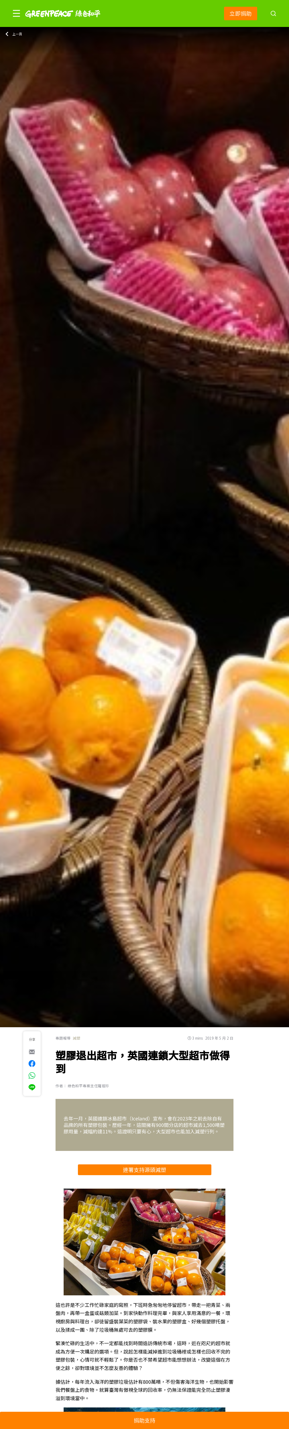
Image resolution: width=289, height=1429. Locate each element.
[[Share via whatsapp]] (32, 1075)
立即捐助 (240, 13)
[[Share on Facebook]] (32, 1063)
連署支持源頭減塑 (144, 1170)
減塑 (76, 1038)
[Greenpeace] (62, 21)
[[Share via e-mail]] (32, 1052)
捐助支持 (144, 1420)
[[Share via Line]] (32, 1087)
